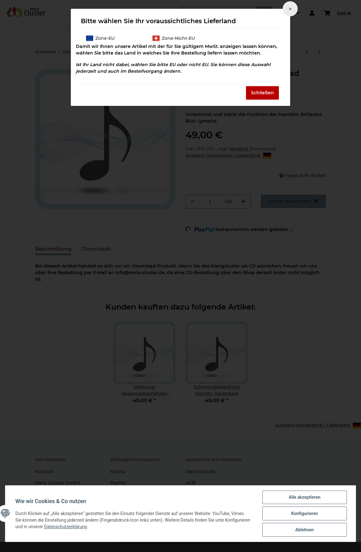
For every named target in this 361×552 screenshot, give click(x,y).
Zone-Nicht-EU (173, 38)
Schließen (262, 93)
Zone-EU (100, 38)
